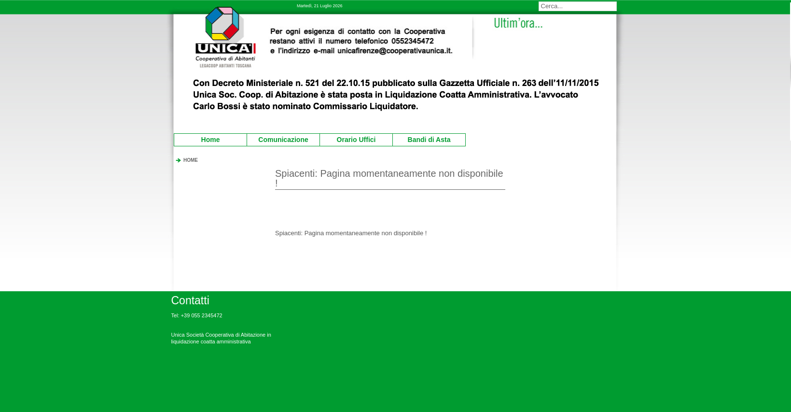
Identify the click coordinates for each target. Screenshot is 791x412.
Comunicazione (279, 138)
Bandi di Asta (422, 138)
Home (210, 139)
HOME (190, 160)
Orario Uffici (348, 138)
